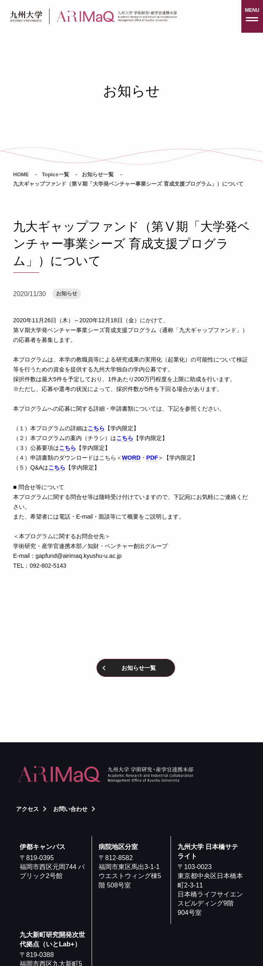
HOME (21, 174)
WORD (131, 457)
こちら (96, 428)
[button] (252, 16)
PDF (152, 457)
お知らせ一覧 (98, 174)
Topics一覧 (55, 174)
